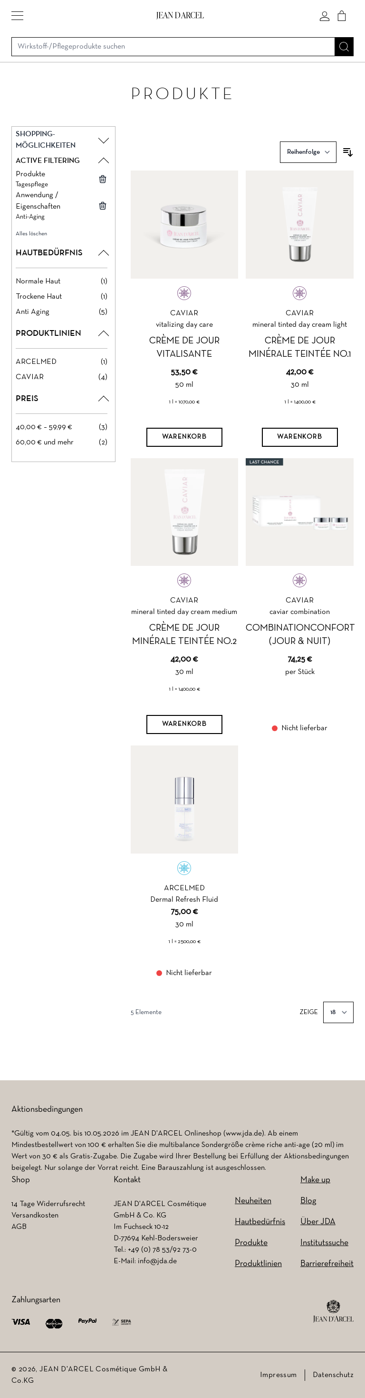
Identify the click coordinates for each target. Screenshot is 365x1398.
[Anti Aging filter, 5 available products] (61, 312)
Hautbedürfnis (260, 1222)
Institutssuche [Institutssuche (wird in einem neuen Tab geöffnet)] (324, 1243)
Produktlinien (258, 1264)
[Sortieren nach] (308, 152)
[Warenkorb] (184, 437)
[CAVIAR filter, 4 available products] (61, 377)
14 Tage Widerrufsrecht (48, 1204)
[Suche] (344, 46)
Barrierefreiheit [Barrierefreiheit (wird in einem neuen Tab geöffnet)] (327, 1264)
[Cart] (341, 15)
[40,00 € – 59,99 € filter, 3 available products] (61, 427)
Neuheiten (253, 1201)
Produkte (251, 1243)
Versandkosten (34, 1215)
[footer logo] (333, 1311)
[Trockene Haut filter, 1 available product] (61, 296)
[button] (17, 15)
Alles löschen (31, 233)
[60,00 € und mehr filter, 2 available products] (61, 442)
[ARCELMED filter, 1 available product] (61, 362)
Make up (315, 1180)
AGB (19, 1227)
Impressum (278, 1375)
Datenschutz (333, 1375)
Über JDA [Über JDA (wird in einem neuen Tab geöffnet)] (318, 1222)
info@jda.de (157, 1261)
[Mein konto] (324, 15)
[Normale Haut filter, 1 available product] (61, 281)
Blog (308, 1201)
